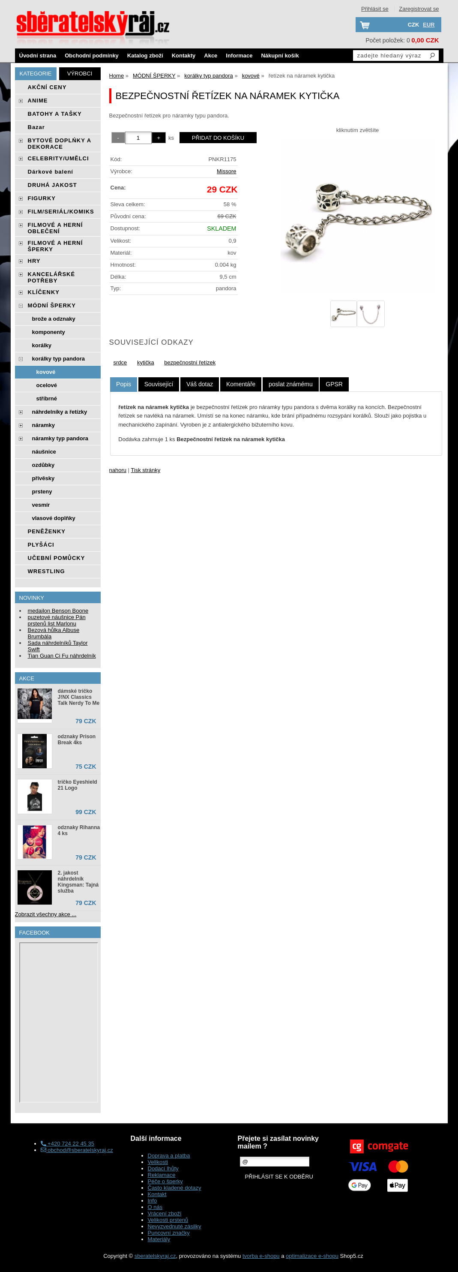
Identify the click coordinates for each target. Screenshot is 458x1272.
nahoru (117, 470)
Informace (239, 55)
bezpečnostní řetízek (190, 362)
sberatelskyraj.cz (155, 1256)
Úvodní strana (38, 55)
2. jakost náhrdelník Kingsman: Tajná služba (78, 882)
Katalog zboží (145, 55)
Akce (210, 55)
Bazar (36, 127)
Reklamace (162, 1175)
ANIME (38, 100)
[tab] (123, 384)
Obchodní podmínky (92, 55)
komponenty (48, 332)
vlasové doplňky (53, 518)
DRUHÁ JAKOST (52, 185)
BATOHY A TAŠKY (55, 114)
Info (152, 1200)
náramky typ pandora (60, 438)
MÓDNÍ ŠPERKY (52, 305)
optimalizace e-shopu (312, 1256)
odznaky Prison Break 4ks (77, 740)
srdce (120, 362)
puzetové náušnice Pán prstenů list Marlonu (57, 620)
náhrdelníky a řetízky (59, 412)
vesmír (41, 505)
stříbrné (46, 398)
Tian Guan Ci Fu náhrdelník (62, 656)
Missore (226, 171)
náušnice (44, 451)
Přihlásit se (375, 9)
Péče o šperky (165, 1181)
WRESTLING (46, 571)
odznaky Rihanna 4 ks (79, 830)
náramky (43, 425)
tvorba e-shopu (261, 1256)
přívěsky (43, 478)
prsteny (42, 491)
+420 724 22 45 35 (67, 1143)
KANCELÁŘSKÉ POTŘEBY (51, 277)
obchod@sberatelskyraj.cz (77, 1150)
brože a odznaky (53, 319)
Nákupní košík (280, 55)
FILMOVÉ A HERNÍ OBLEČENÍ (55, 228)
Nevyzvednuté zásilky (174, 1226)
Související (159, 384)
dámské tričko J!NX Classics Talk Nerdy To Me (79, 697)
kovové (46, 372)
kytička (145, 362)
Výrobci (80, 73)
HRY (34, 261)
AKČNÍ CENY (47, 87)
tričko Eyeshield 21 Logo (77, 785)
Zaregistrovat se (419, 9)
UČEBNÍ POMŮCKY (56, 558)
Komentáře (240, 384)
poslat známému (291, 384)
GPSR (334, 384)
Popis (123, 384)
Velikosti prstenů (168, 1220)
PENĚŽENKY (47, 531)
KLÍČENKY (44, 292)
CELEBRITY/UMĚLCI (58, 158)
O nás (155, 1207)
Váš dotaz (199, 384)
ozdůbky (43, 465)
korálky (42, 345)
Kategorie (36, 73)
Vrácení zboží (165, 1213)
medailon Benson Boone (58, 610)
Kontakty (184, 55)
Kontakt (157, 1194)
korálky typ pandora (58, 358)
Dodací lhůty (163, 1168)
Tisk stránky (145, 470)
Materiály (159, 1239)
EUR (428, 24)
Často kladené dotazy (174, 1188)
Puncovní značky (169, 1233)
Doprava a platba (169, 1155)
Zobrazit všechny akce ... (46, 914)
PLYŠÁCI (41, 544)
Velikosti (158, 1162)
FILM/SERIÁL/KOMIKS (61, 211)
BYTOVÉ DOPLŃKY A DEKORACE (59, 143)
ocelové (46, 385)
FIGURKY (42, 198)
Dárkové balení (51, 171)
